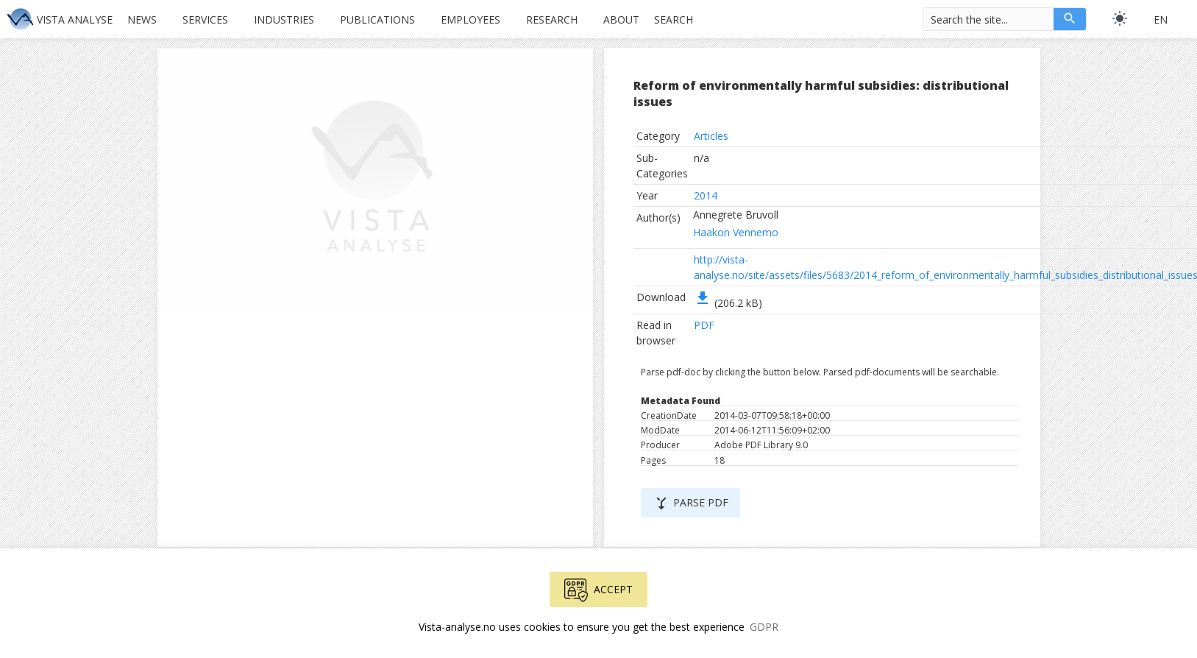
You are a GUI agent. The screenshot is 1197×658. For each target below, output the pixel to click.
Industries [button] (284, 19)
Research (552, 19)
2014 (705, 195)
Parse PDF (690, 503)
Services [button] (205, 19)
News (142, 19)
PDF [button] (704, 325)
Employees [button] (470, 19)
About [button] (621, 19)
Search (673, 19)
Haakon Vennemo (735, 232)
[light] (1119, 18)
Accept (598, 590)
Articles (711, 136)
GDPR (764, 627)
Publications (377, 19)
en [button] (1161, 19)
